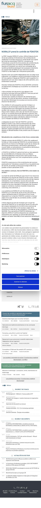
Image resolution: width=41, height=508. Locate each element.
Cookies (12, 493)
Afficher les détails (30, 271)
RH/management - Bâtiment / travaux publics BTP (19, 394)
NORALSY (9, 296)
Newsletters (33, 493)
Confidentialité (22, 493)
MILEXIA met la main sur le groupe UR (16, 473)
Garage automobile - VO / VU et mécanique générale (20, 408)
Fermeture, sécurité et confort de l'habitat (14, 333)
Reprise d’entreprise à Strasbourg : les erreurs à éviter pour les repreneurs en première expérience (22, 449)
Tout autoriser (20, 276)
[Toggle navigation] (37, 4)
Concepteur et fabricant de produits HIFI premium (17, 349)
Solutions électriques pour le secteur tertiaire (15, 319)
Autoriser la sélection (20, 281)
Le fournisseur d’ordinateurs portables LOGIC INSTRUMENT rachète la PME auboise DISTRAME (22, 464)
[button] (5, 17)
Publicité (33, 11)
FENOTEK (9, 292)
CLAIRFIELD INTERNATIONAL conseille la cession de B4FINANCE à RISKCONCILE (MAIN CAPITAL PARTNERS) (21, 424)
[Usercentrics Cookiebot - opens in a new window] (31, 219)
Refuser (20, 287)
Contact (22, 491)
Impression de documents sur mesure (16, 404)
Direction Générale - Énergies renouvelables (17, 412)
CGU (28, 491)
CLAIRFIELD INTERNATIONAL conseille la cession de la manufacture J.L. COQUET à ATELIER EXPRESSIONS (20, 431)
